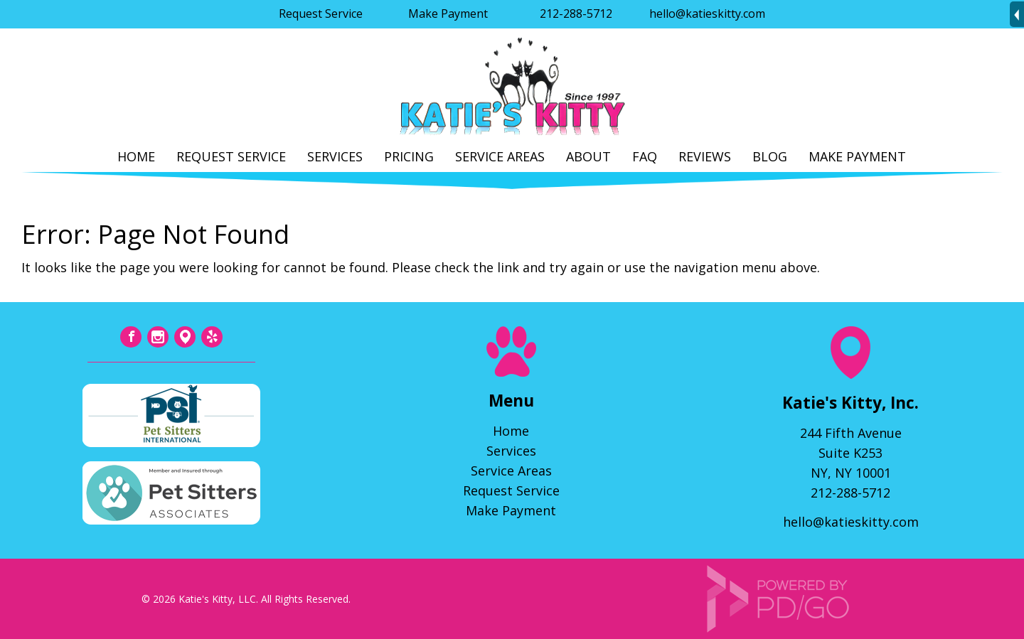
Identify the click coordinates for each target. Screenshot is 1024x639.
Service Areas (500, 156)
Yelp (212, 337)
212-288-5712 (576, 13)
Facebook (131, 337)
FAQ (644, 156)
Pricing (409, 156)
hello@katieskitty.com (707, 13)
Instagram (158, 337)
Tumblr (185, 337)
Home (136, 156)
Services (335, 156)
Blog (769, 156)
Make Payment (448, 13)
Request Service (321, 13)
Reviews (704, 156)
